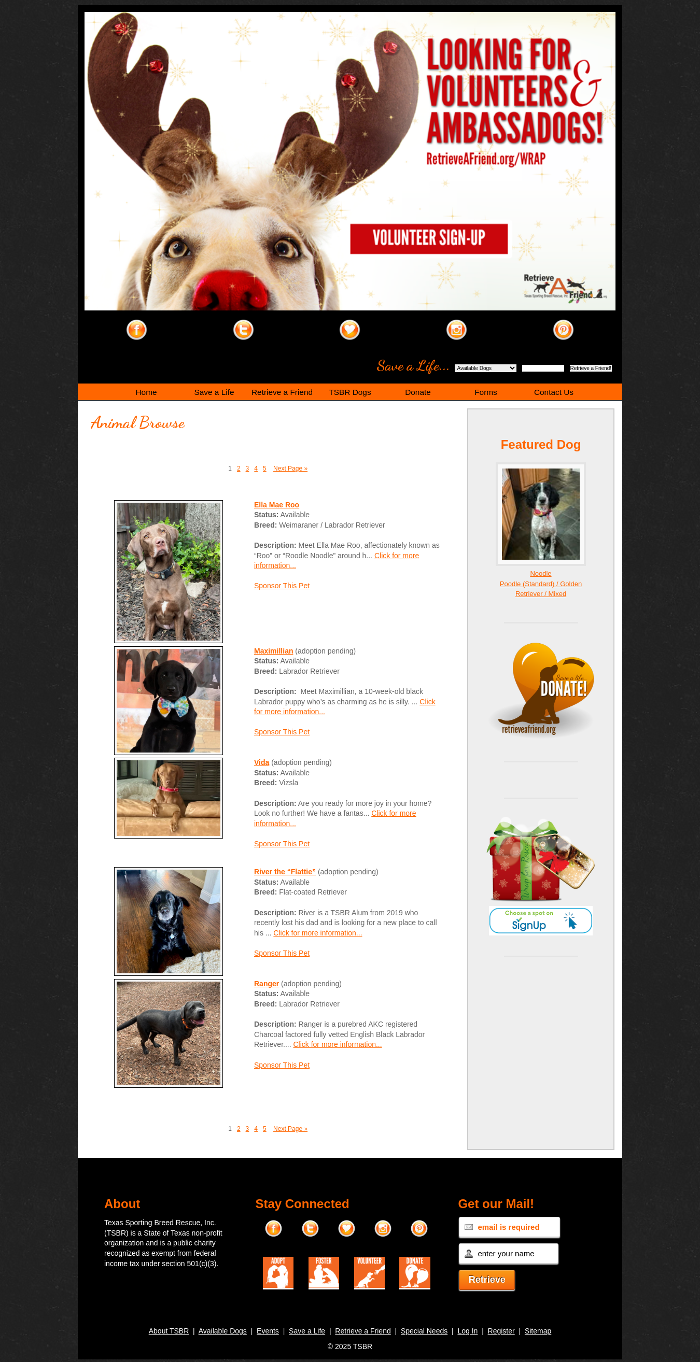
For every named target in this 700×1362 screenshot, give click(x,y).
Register (501, 1331)
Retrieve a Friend (362, 1331)
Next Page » (290, 468)
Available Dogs (223, 1331)
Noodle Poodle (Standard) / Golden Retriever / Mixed (541, 584)
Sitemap (538, 1331)
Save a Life (307, 1331)
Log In (467, 1331)
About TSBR (169, 1331)
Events (268, 1331)
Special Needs (424, 1331)
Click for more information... (317, 933)
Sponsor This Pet (282, 585)
